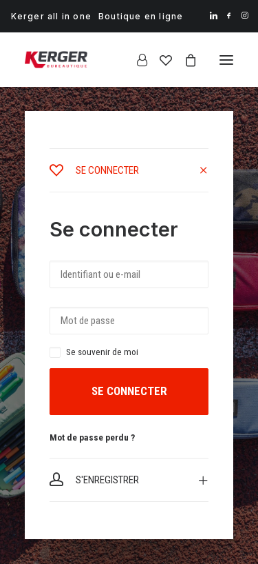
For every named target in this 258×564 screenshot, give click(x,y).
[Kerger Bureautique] (56, 59)
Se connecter (129, 391)
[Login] (136, 60)
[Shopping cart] (184, 60)
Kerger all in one (51, 16)
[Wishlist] (159, 60)
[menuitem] (51, 16)
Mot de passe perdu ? (92, 437)
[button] (213, 15)
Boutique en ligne (140, 16)
